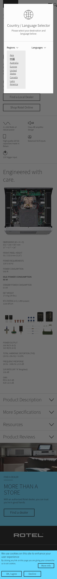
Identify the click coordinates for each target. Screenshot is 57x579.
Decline (32, 573)
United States (13, 72)
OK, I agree (11, 573)
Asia (12, 55)
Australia (14, 62)
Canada (14, 77)
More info (46, 565)
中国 (12, 58)
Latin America (14, 83)
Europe (13, 66)
